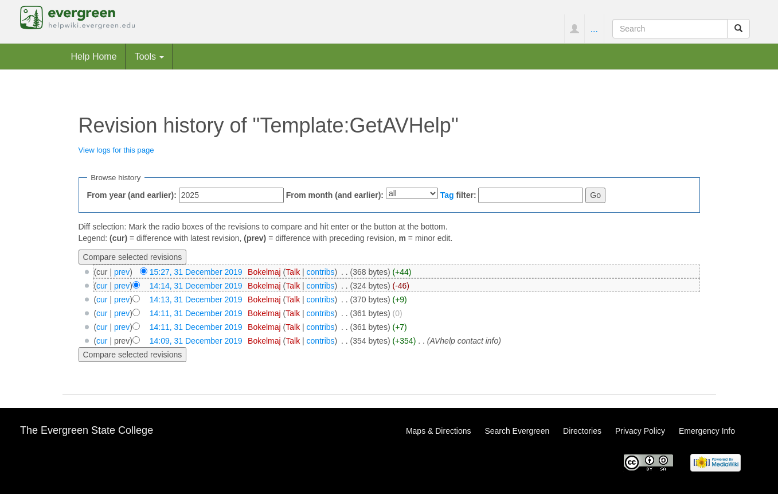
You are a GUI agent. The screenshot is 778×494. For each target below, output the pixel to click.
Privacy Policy (640, 430)
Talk (293, 272)
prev (122, 272)
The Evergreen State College (86, 430)
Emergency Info (707, 430)
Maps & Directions (438, 430)
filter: (458, 195)
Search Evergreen (516, 430)
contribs (321, 272)
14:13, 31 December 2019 (196, 299)
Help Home (94, 56)
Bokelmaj (264, 272)
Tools (150, 56)
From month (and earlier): (335, 195)
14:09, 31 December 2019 (196, 340)
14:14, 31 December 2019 (196, 285)
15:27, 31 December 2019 (196, 272)
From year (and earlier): (132, 195)
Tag (447, 195)
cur (101, 285)
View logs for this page (116, 150)
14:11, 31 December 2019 (196, 313)
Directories (582, 430)
